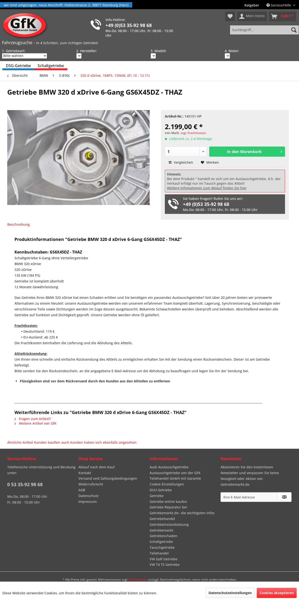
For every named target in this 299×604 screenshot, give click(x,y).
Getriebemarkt (161, 530)
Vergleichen (181, 162)
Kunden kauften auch (51, 442)
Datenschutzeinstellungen (230, 592)
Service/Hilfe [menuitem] (279, 5)
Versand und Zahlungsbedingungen (107, 478)
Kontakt (84, 473)
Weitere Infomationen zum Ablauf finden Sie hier (207, 188)
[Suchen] (294, 30)
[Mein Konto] (252, 16)
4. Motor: (232, 51)
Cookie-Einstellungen (167, 484)
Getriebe (157, 495)
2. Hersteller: (86, 51)
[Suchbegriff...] (264, 30)
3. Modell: (159, 51)
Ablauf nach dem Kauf (96, 467)
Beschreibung (18, 224)
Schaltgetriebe (161, 541)
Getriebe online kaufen (168, 501)
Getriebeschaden (163, 536)
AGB (81, 490)
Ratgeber (251, 5)
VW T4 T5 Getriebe (165, 564)
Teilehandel (159, 553)
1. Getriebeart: (13, 51)
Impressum (87, 501)
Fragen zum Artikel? (32, 418)
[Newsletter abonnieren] (284, 497)
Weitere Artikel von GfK (35, 423)
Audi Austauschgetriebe (169, 467)
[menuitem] (252, 5)
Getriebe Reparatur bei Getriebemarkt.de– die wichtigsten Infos (182, 510)
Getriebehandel (162, 518)
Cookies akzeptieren (277, 592)
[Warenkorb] (282, 16)
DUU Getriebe (161, 490)
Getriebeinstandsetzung (169, 524)
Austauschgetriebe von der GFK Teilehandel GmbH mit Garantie (175, 476)
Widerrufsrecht (90, 484)
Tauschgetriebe (162, 547)
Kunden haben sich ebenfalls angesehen (103, 442)
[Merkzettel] (230, 16)
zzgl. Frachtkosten (193, 133)
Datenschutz (88, 495)
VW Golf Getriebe (163, 559)
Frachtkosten (138, 579)
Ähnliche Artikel (20, 442)
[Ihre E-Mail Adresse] (249, 497)
